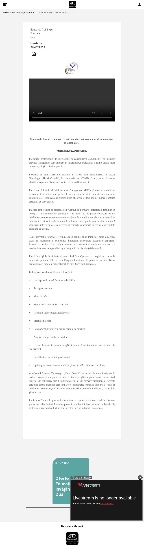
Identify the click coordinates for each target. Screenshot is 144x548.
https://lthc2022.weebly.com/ (72, 150)
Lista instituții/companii (23, 12)
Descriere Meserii (72, 526)
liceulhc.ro (36, 43)
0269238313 (37, 47)
